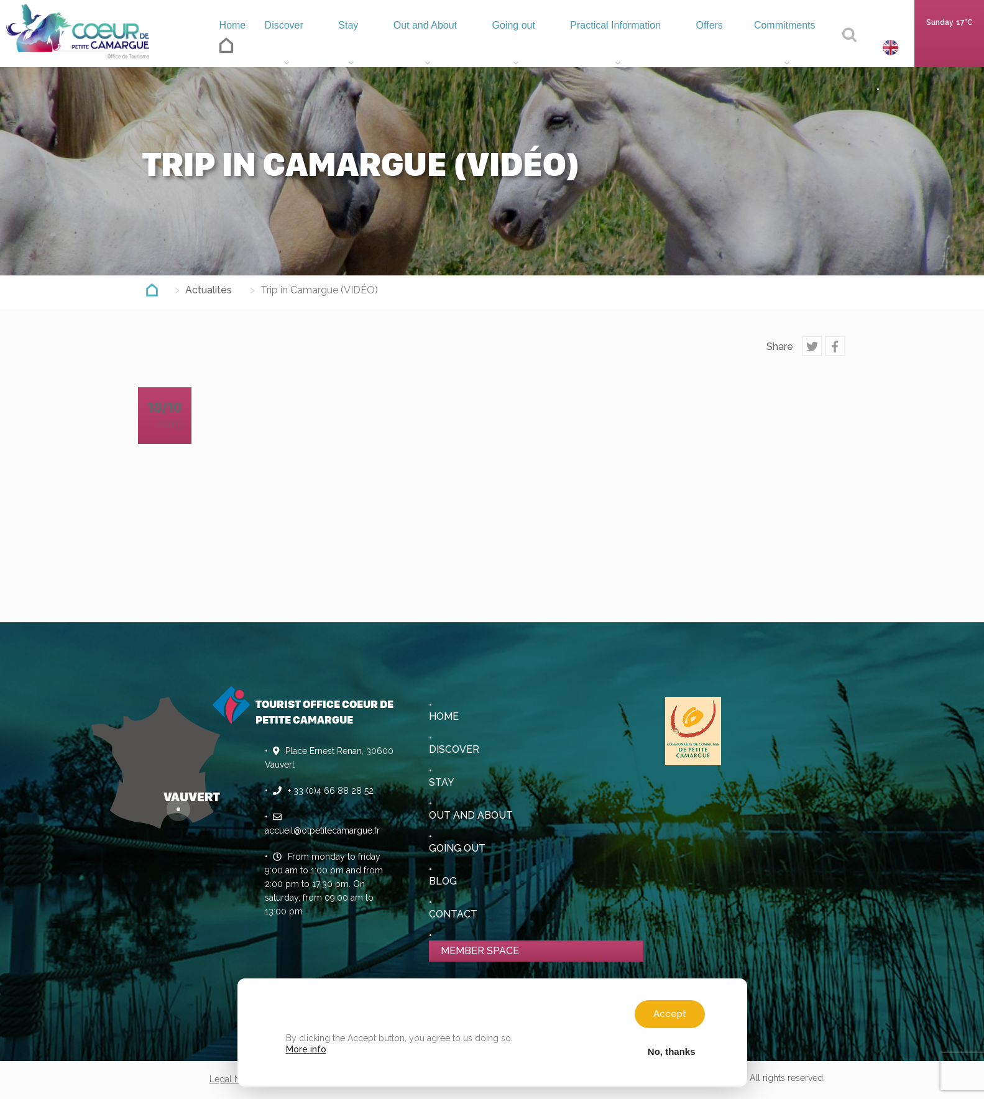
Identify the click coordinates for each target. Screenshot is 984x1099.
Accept (669, 1013)
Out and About (413, 47)
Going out (502, 47)
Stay (337, 47)
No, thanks (672, 1051)
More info (306, 1049)
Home (218, 43)
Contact (453, 914)
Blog (443, 881)
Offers (705, 47)
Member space (480, 951)
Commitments (783, 47)
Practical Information (609, 47)
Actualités (208, 290)
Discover (276, 47)
